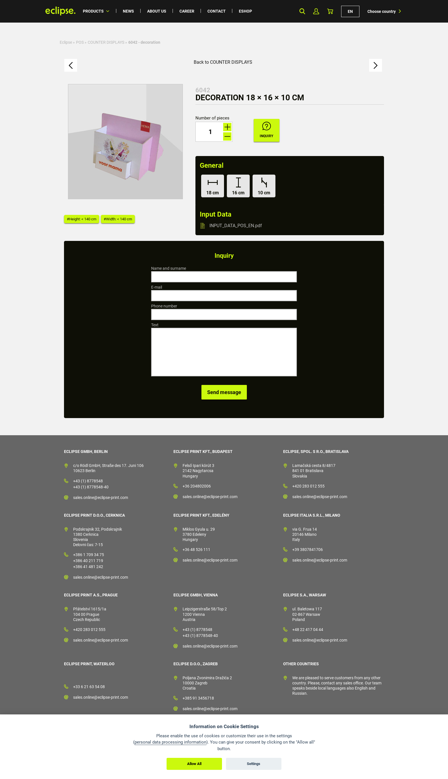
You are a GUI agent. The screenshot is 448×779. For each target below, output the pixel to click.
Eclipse (66, 42)
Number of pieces (212, 118)
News (128, 11)
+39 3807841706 (307, 549)
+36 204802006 (197, 486)
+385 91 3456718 (198, 698)
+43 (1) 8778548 (88, 481)
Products (93, 11)
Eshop (245, 11)
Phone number (164, 306)
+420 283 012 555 (308, 486)
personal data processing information (170, 742)
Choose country (381, 11)
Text (155, 325)
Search (302, 11)
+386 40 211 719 (88, 560)
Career (186, 11)
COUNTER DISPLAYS (106, 42)
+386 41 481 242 (88, 566)
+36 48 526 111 (196, 549)
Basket (330, 11)
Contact (216, 11)
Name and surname (168, 268)
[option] (125, 141)
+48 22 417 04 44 (307, 629)
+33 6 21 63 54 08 (89, 686)
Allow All (194, 764)
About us (156, 11)
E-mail (156, 287)
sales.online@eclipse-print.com (100, 497)
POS (80, 42)
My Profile (316, 11)
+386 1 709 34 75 (88, 554)
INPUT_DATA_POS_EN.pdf (235, 225)
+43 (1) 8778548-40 (91, 487)
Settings (253, 764)
